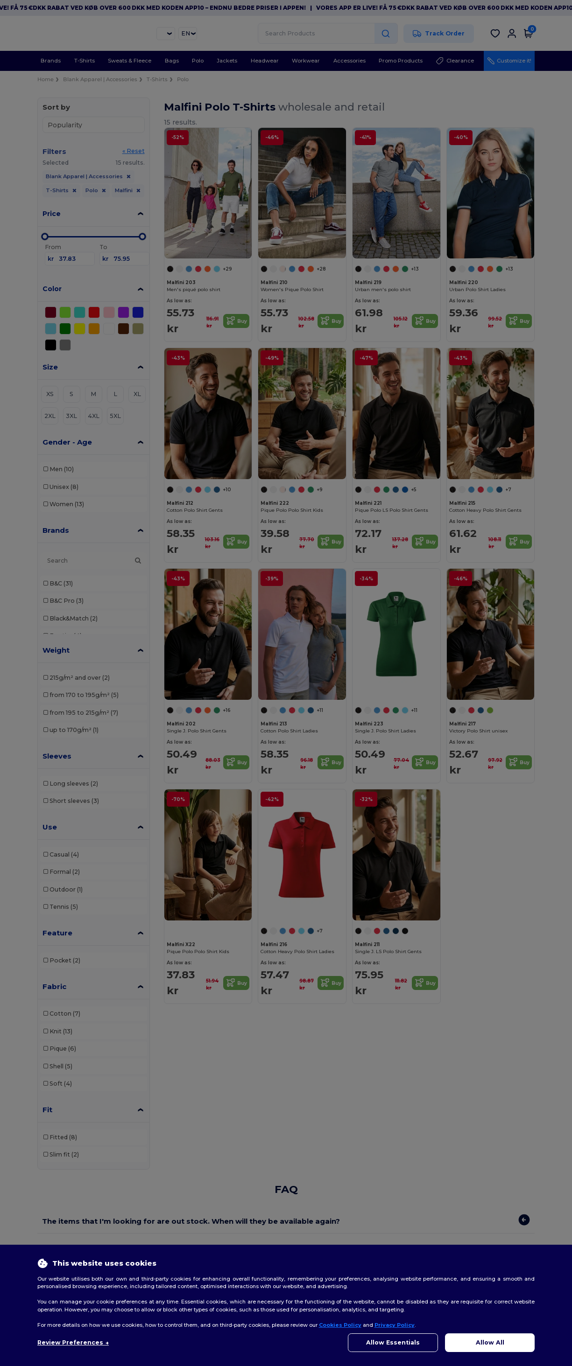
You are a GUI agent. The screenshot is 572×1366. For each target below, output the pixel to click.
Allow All (490, 1342)
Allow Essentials (393, 1342)
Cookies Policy (340, 1325)
